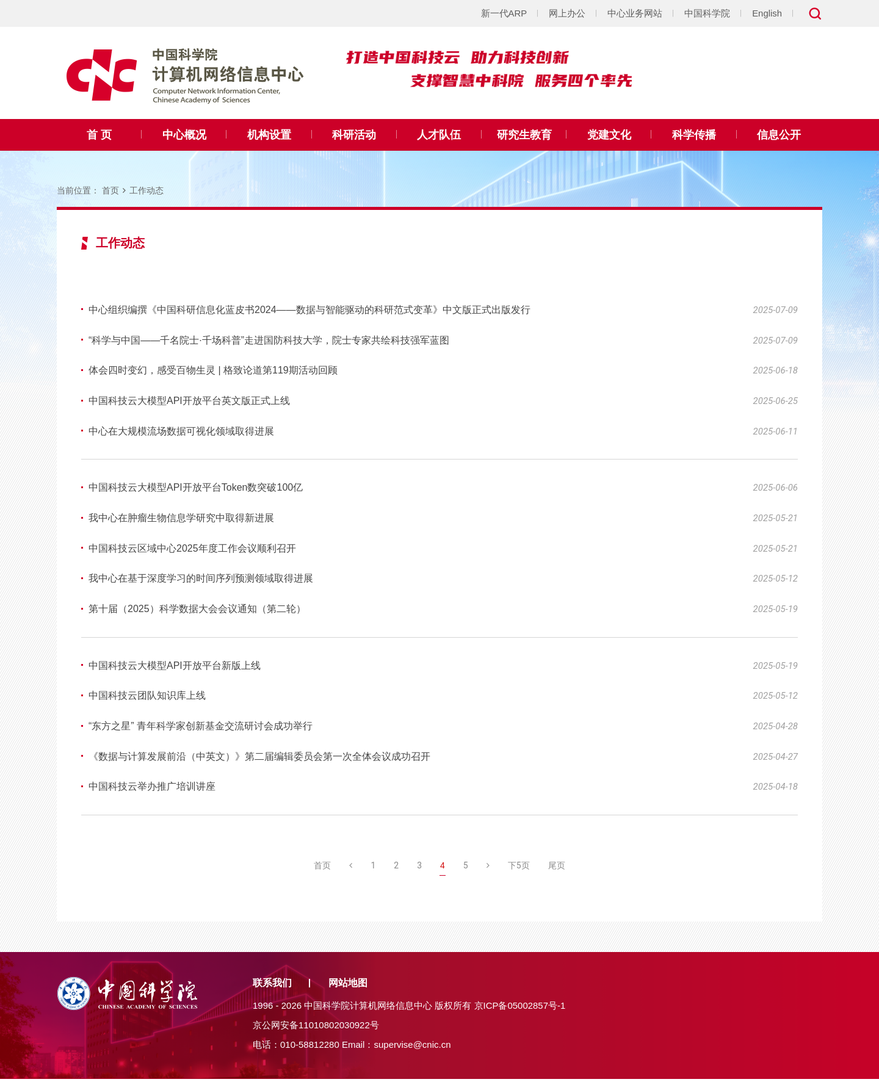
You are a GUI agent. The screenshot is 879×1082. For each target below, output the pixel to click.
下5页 (519, 868)
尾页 (556, 868)
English (767, 13)
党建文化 (609, 135)
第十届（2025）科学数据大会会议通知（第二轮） (197, 610)
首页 (110, 190)
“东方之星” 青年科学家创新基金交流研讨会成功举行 (201, 728)
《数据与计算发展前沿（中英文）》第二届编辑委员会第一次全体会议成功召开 (259, 759)
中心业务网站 (634, 13)
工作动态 (146, 190)
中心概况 (184, 135)
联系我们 (272, 986)
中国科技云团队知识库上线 (147, 698)
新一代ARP (503, 13)
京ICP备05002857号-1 (520, 1008)
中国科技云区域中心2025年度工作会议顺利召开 (192, 549)
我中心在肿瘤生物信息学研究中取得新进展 (181, 519)
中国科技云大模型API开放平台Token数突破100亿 (196, 488)
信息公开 (779, 135)
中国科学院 (707, 13)
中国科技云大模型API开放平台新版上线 (175, 667)
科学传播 (694, 135)
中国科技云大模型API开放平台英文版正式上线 (189, 401)
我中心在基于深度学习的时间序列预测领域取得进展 (201, 580)
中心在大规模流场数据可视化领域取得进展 (181, 432)
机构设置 (269, 135)
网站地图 (347, 986)
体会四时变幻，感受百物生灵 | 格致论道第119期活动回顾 (213, 371)
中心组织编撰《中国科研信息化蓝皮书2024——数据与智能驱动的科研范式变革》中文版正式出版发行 (309, 310)
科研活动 (354, 135)
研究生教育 (524, 135)
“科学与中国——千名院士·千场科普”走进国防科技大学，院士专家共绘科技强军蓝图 (269, 340)
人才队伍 (439, 135)
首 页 (99, 135)
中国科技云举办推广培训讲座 (152, 789)
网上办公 (567, 13)
